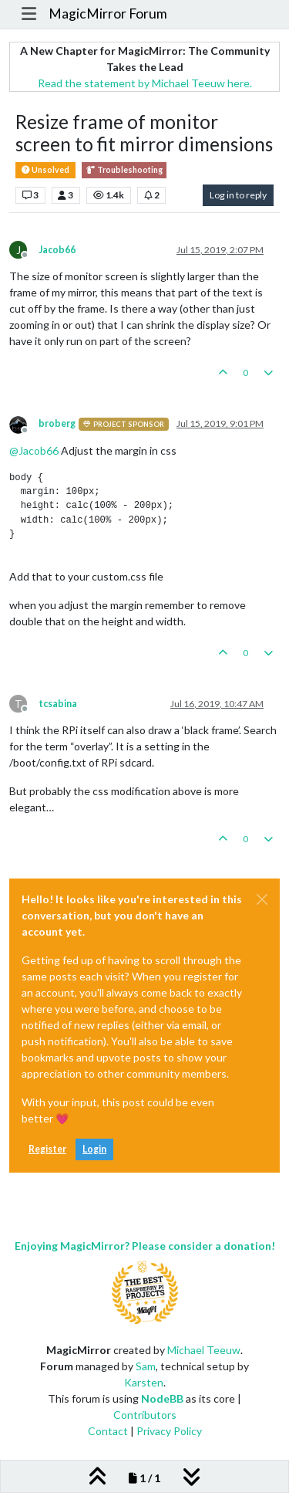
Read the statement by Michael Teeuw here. (145, 83)
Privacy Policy (169, 1430)
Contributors (144, 1414)
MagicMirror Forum (108, 13)
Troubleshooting (124, 170)
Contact (108, 1430)
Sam (146, 1366)
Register (47, 1149)
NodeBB (162, 1398)
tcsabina (58, 703)
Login (94, 1149)
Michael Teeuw (203, 1349)
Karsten (143, 1382)
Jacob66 (57, 250)
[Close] (262, 899)
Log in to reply (238, 195)
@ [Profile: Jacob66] (34, 450)
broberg (57, 423)
